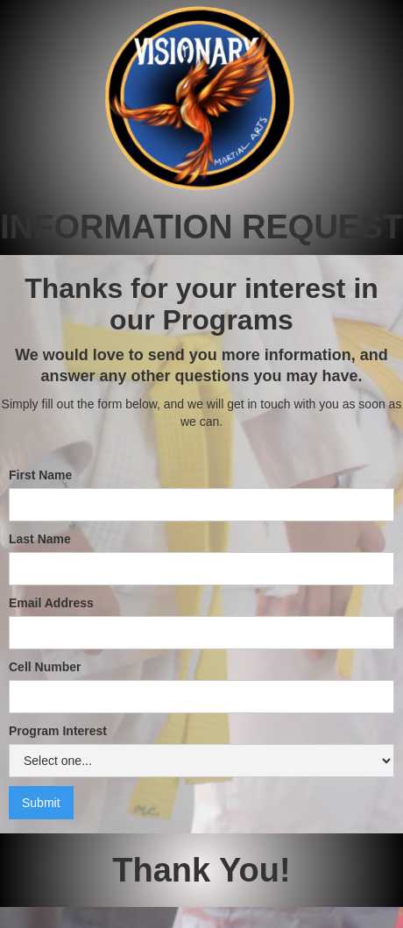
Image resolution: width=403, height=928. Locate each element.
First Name (40, 475)
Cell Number (45, 667)
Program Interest (58, 731)
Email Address (51, 603)
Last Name (40, 539)
